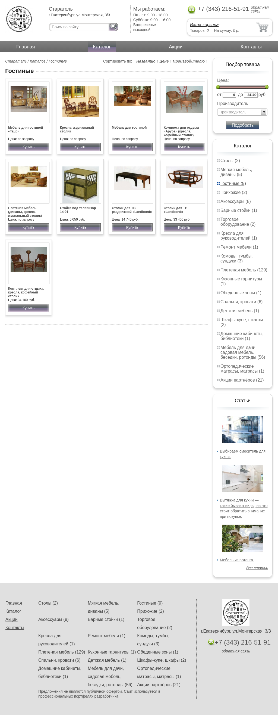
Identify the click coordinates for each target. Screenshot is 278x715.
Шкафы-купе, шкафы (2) (161, 660)
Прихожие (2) (233, 192)
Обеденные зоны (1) (240, 292)
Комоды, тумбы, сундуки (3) (236, 258)
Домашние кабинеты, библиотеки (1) (242, 336)
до (240, 94)
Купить (28, 147)
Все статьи (257, 568)
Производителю (190, 61)
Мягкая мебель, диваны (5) (236, 172)
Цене (165, 61)
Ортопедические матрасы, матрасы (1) (242, 368)
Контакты (251, 46)
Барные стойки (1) (238, 210)
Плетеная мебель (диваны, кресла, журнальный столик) (25, 212)
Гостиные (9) (233, 183)
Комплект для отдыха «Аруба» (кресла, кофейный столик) (181, 131)
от (219, 94)
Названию (147, 61)
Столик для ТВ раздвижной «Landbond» (132, 210)
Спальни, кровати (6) (241, 301)
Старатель (16, 61)
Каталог (102, 46)
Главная (25, 46)
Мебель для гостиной (129, 127)
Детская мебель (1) (239, 310)
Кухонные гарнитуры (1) (112, 652)
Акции (175, 46)
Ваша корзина (204, 24)
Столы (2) (230, 160)
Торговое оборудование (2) (237, 222)
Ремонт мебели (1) (239, 247)
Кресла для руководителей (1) (238, 235)
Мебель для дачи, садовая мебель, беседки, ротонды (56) (242, 352)
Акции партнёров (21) (242, 380)
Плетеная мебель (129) (243, 270)
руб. (262, 94)
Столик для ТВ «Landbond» (175, 210)
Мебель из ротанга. (237, 560)
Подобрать (243, 125)
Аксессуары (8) (235, 201)
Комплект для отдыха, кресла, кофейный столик (26, 292)
